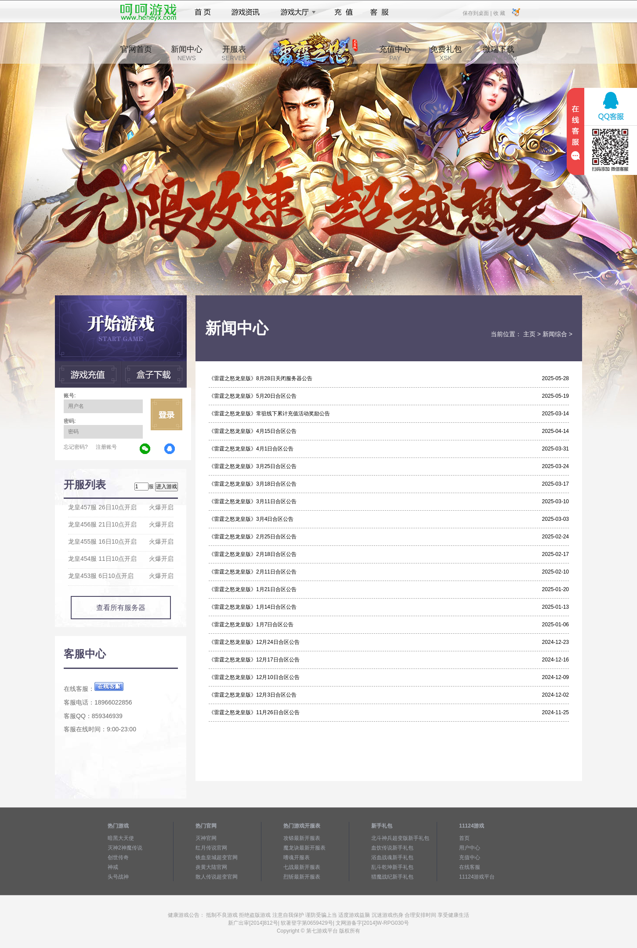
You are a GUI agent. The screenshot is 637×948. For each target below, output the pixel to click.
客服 (379, 12)
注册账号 (106, 447)
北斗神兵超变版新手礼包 (400, 838)
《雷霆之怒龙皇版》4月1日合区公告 (251, 449)
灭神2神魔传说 (125, 848)
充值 (343, 12)
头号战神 (118, 877)
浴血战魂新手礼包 (392, 857)
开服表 (233, 53)
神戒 (113, 867)
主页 (529, 334)
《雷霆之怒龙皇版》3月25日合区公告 (253, 466)
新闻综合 (555, 334)
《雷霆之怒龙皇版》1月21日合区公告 (253, 589)
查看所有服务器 (120, 607)
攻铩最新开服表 (301, 838)
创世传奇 (118, 857)
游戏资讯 (245, 12)
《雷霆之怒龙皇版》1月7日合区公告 (251, 624)
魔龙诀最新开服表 (304, 848)
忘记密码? (76, 447)
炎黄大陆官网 (211, 867)
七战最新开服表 (301, 867)
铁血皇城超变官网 (216, 857)
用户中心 (469, 848)
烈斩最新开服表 (301, 877)
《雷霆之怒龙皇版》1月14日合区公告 (253, 607)
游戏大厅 (295, 12)
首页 (202, 12)
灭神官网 (206, 838)
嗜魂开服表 (296, 857)
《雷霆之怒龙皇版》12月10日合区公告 (254, 677)
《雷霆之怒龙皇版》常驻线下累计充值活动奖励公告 (269, 413)
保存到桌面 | (477, 13)
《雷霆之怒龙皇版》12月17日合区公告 (254, 660)
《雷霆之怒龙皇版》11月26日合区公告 (254, 712)
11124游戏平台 (477, 877)
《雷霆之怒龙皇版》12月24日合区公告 (254, 642)
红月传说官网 (211, 848)
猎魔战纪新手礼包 (392, 877)
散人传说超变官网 (216, 877)
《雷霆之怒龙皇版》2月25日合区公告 (253, 537)
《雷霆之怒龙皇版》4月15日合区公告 (253, 431)
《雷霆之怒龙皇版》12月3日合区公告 (253, 695)
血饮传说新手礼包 (392, 848)
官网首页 (136, 53)
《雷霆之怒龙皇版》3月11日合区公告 (253, 501)
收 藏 (499, 13)
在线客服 (469, 867)
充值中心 (395, 53)
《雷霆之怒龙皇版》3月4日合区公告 (251, 519)
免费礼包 (446, 53)
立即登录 (166, 414)
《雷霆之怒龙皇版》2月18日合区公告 (253, 554)
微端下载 (499, 53)
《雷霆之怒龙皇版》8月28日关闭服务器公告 (260, 378)
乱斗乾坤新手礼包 (392, 867)
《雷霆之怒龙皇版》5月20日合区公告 (253, 396)
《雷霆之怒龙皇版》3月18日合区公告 (253, 484)
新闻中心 (187, 53)
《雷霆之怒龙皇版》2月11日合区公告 (253, 572)
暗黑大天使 (121, 838)
